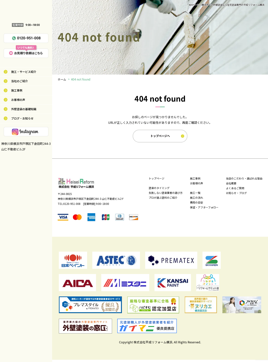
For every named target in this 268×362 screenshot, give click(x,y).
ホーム (62, 79)
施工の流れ (196, 200)
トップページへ (160, 137)
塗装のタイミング (159, 190)
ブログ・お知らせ (22, 118)
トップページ (156, 180)
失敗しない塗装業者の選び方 (166, 195)
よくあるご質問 (235, 190)
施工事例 (16, 90)
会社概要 (231, 185)
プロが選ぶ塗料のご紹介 (163, 200)
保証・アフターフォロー (204, 209)
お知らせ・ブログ (236, 195)
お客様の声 (18, 100)
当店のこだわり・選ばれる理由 (244, 180)
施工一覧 (195, 195)
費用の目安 (196, 205)
